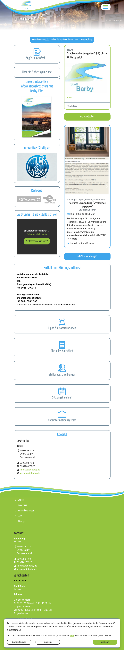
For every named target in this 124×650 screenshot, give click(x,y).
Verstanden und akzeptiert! (37, 241)
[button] (67, 77)
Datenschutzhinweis (19, 642)
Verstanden (105, 642)
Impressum (48, 642)
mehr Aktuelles (87, 116)
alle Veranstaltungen (87, 256)
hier (72, 635)
